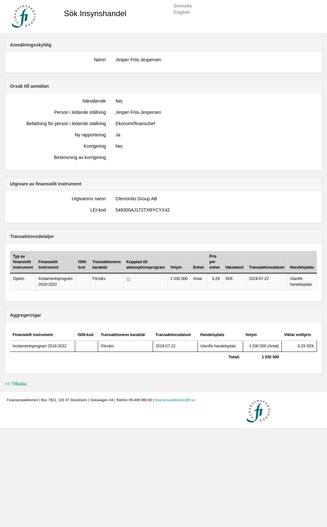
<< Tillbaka (16, 383)
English (181, 12)
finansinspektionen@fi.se (175, 400)
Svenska (182, 5)
